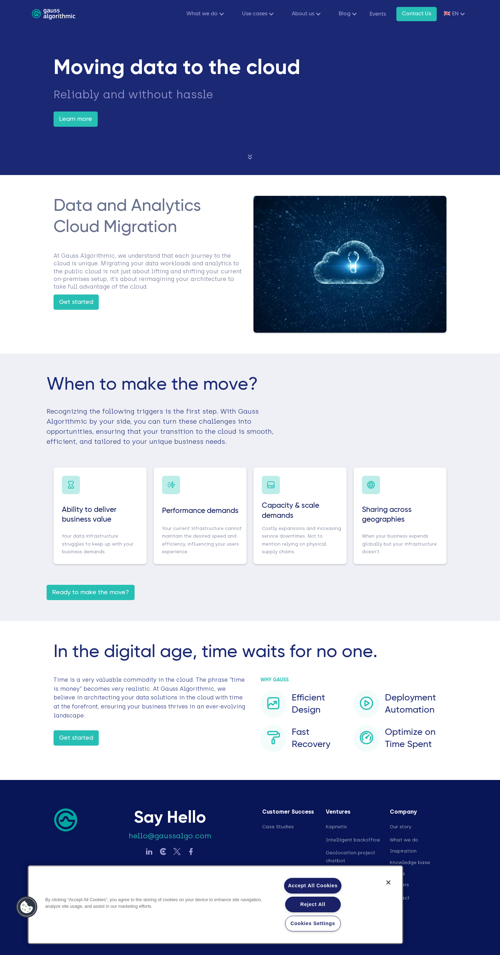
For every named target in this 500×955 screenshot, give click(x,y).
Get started (76, 302)
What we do (404, 839)
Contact (400, 897)
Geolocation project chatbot (350, 856)
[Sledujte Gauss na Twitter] (177, 852)
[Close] (388, 882)
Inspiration (403, 851)
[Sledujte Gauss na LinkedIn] (149, 852)
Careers (399, 884)
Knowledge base (410, 862)
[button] (204, 14)
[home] (53, 13)
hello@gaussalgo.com (170, 835)
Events (378, 14)
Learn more (75, 119)
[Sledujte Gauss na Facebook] (191, 852)
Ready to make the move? (90, 592)
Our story (400, 826)
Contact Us (416, 14)
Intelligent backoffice (353, 839)
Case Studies (278, 826)
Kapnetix (336, 826)
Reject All (312, 904)
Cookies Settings (313, 923)
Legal (396, 910)
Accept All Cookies (313, 885)
